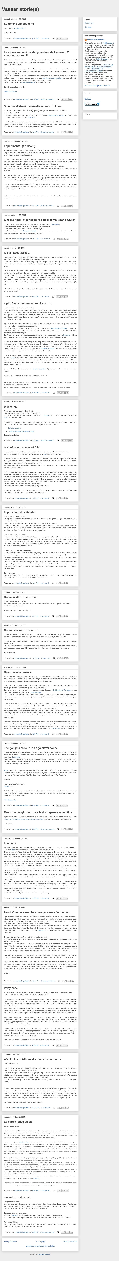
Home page (40, 1242)
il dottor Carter (56, 728)
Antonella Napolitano (95, 40)
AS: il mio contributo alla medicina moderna (32, 1059)
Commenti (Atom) (44, 1254)
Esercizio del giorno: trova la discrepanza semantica (38, 812)
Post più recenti (10, 1242)
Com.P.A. (31, 117)
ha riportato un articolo (56, 115)
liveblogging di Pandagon (62, 690)
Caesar (6, 786)
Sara (13, 358)
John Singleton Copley (59, 328)
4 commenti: (45, 805)
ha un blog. (36, 1178)
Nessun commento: (47, 99)
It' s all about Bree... (17, 252)
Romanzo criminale (29, 231)
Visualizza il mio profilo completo (97, 86)
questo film (56, 224)
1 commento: (45, 239)
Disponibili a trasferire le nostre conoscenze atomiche (24, 819)
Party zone (11, 988)
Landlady (10, 843)
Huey (6, 770)
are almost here (19, 28)
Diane (14, 850)
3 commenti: (45, 498)
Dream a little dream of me (21, 597)
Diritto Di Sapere (102, 59)
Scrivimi (88, 99)
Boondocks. (16, 757)
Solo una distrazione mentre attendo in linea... (33, 106)
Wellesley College (47, 348)
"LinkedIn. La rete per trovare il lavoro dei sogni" (99, 66)
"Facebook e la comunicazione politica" (94, 70)
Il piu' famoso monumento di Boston (27, 303)
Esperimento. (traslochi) (19, 146)
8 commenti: (45, 616)
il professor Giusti (24, 1142)
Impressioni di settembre (20, 512)
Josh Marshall (36, 692)
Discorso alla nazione (18, 672)
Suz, (45, 454)
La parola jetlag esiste (18, 1121)
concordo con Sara (39, 369)
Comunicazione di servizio (21, 630)
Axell (5, 418)
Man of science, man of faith (22, 447)
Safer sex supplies (14, 428)
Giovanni (41, 930)
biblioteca (66, 335)
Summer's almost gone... (20, 23)
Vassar (14, 1215)
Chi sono (88, 27)
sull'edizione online (28, 82)
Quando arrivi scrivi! (17, 1197)
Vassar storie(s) (20, 9)
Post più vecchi (70, 1242)
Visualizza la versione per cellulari (40, 1246)
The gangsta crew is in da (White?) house (31, 748)
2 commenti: (45, 38)
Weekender (11, 406)
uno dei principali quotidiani (52, 78)
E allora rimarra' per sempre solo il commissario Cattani (40, 219)
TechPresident (108, 43)
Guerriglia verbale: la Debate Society (21, 431)
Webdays (47, 415)
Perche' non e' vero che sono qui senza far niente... (37, 912)
